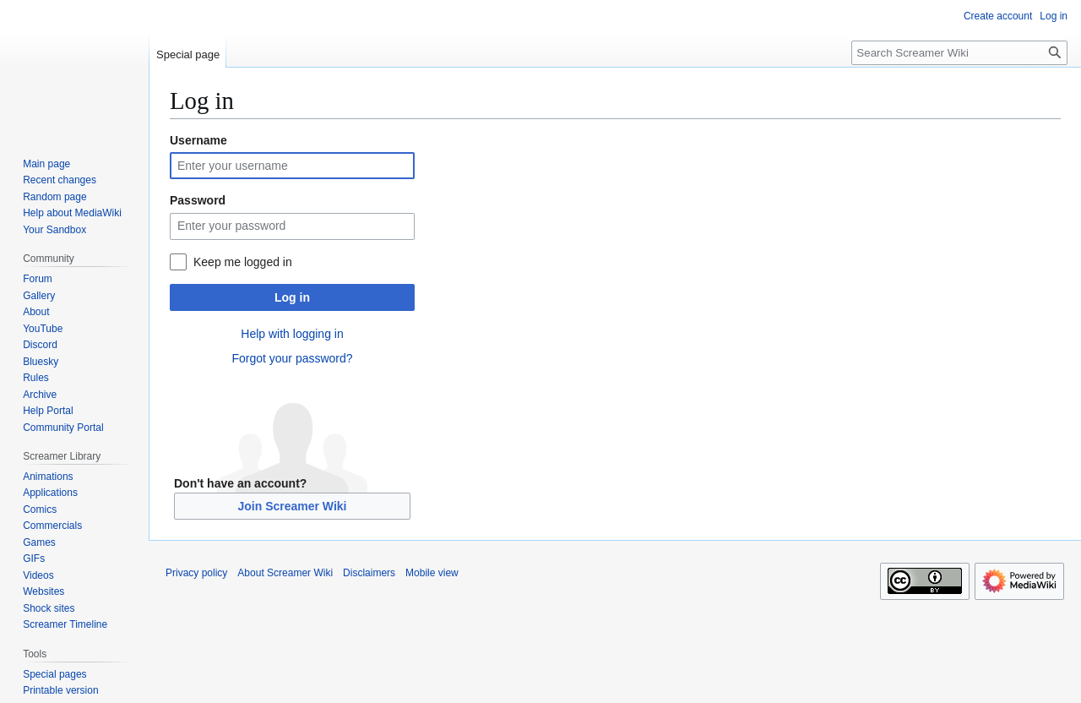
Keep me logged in (242, 262)
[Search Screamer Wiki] (959, 53)
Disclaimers (369, 573)
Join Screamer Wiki (291, 506)
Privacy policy (196, 573)
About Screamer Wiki (285, 573)
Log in (292, 297)
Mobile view (432, 573)
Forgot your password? (291, 358)
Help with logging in (292, 334)
